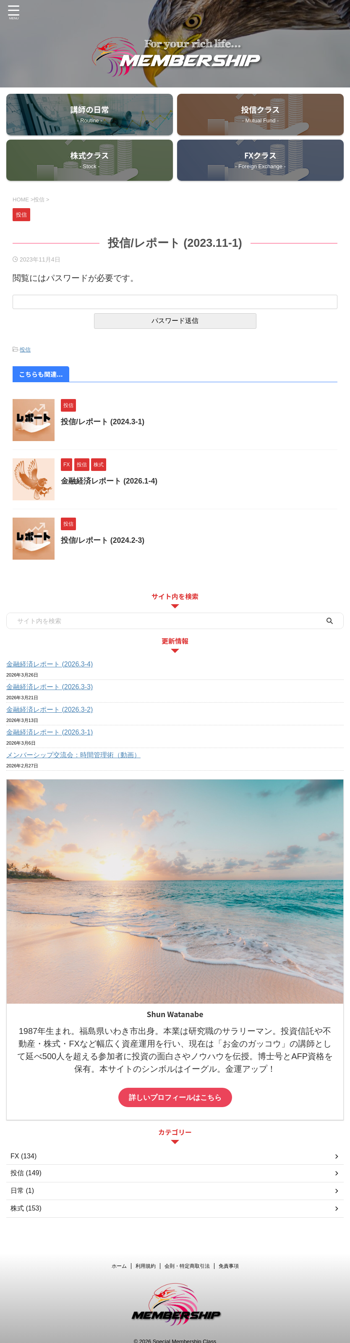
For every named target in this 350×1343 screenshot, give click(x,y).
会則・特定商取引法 (187, 1261)
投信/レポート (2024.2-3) (103, 541)
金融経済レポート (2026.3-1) (49, 733)
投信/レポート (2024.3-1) (103, 423)
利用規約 (146, 1261)
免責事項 (229, 1261)
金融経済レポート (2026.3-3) (49, 688)
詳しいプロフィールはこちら (175, 1098)
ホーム (119, 1261)
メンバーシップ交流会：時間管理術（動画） (73, 756)
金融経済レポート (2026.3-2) (49, 710)
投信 (25, 351)
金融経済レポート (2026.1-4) (109, 482)
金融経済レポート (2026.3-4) (49, 665)
